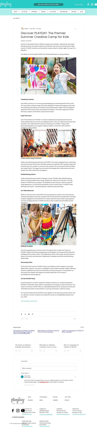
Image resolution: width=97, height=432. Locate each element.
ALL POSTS (16, 18)
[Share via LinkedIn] (29, 314)
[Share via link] (32, 314)
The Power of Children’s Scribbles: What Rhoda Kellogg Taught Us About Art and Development (23, 346)
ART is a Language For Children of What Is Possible (71, 346)
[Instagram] (92, 4)
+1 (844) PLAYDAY (18, 417)
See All (82, 327)
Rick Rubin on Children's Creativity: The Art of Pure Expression (47, 346)
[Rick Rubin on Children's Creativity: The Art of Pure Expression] (48, 336)
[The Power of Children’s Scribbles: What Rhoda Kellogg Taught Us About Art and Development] (24, 336)
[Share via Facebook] (21, 314)
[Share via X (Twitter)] (25, 314)
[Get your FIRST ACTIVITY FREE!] (48, 4)
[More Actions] (75, 377)
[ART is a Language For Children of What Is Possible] (73, 336)
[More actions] (75, 29)
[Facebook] (88, 4)
